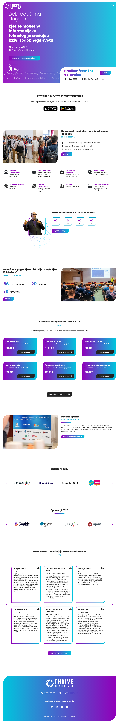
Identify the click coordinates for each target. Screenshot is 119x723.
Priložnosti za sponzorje (71, 436)
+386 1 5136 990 (49, 693)
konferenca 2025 (58, 653)
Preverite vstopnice (23, 58)
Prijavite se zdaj (59, 231)
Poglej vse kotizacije (58, 394)
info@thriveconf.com (70, 693)
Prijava (104, 73)
